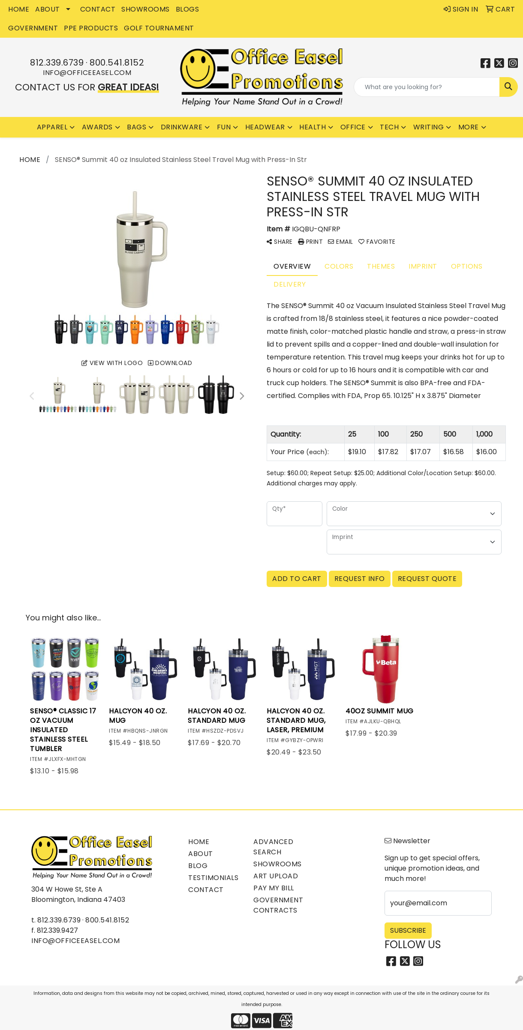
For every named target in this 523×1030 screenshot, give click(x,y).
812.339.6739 (57, 63)
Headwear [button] (265, 127)
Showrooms (277, 864)
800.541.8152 (117, 63)
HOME (18, 9)
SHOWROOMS (145, 9)
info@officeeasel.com (87, 73)
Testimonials (213, 878)
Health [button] (312, 127)
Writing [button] (428, 127)
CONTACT (98, 9)
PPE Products (91, 28)
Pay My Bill (273, 888)
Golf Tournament (159, 28)
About (200, 854)
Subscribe (408, 930)
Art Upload (275, 876)
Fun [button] (224, 127)
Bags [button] (136, 127)
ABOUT (47, 9)
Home (198, 842)
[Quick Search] (427, 87)
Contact (206, 890)
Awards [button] (97, 127)
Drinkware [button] (182, 127)
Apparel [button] (52, 127)
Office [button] (353, 127)
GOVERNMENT (33, 28)
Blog (197, 866)
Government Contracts (278, 905)
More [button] (468, 127)
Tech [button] (389, 127)
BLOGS (187, 9)
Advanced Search (273, 847)
